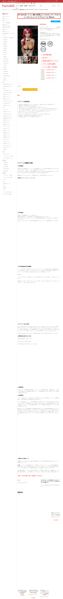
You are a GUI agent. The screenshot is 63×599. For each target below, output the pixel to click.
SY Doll (4, 54)
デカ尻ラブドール (6, 103)
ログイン (52, 485)
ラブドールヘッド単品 (7, 175)
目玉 (4, 185)
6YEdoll (4, 79)
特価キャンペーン (6, 31)
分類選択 (53, 5)
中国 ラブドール (6, 130)
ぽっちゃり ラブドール (7, 101)
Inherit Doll (5, 71)
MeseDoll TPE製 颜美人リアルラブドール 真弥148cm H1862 (33, 591)
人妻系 (4, 149)
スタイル (4, 88)
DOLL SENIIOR (6, 75)
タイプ (4, 107)
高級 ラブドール (6, 20)
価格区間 (4, 160)
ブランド (4, 35)
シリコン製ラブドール (7, 158)
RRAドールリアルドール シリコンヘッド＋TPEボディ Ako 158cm (55, 513)
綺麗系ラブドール (6, 137)
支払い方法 (44, 57)
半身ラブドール (6, 105)
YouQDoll (5, 46)
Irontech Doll (5, 62)
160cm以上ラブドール (7, 86)
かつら (4, 179)
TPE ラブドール (6, 153)
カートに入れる (27, 89)
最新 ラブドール (6, 18)
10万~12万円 (5, 168)
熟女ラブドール (6, 128)
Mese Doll (5, 39)
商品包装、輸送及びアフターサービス (49, 61)
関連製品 (4, 173)
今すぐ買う (34, 89)
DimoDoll (5, 41)
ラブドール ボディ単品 (7, 177)
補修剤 (4, 187)
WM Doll (5, 69)
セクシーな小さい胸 (7, 92)
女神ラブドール (6, 147)
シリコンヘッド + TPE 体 (8, 156)
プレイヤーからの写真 (7, 194)
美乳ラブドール (6, 94)
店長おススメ (5, 29)
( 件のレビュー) (35, 595)
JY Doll (4, 67)
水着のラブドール (6, 143)
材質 (3, 151)
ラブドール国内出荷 (6, 22)
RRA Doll (5, 52)
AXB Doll (5, 56)
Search (58, 5)
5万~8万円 (5, 164)
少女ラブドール (6, 122)
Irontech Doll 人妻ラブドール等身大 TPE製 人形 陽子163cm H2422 (22, 592)
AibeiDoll (5, 43)
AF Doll (4, 65)
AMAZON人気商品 (6, 27)
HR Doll (4, 50)
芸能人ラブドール (6, 124)
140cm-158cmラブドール (8, 84)
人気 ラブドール (6, 16)
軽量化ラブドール (6, 24)
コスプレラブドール (7, 113)
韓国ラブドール (6, 120)
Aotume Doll (5, 58)
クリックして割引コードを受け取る (49, 67)
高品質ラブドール (6, 132)
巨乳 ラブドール (8, 9)
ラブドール (5, 109)
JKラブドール (6, 139)
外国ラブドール (6, 134)
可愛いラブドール (6, 111)
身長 (3, 82)
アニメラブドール (6, 126)
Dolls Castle (5, 73)
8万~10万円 (5, 166)
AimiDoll (5, 48)
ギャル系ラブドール (7, 145)
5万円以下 (5, 162)
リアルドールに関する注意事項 (48, 64)
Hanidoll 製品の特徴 (46, 54)
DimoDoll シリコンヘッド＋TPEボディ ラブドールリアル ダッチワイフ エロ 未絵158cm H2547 (44, 592)
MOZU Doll (5, 60)
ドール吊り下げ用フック (8, 192)
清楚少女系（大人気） (7, 118)
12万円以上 (5, 170)
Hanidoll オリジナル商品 (8, 37)
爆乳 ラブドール (6, 99)
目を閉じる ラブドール (7, 115)
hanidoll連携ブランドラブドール (9, 33)
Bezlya (4, 77)
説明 (18, 95)
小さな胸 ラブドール (7, 90)
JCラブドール (6, 141)
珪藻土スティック (6, 183)
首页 (3, 9)
